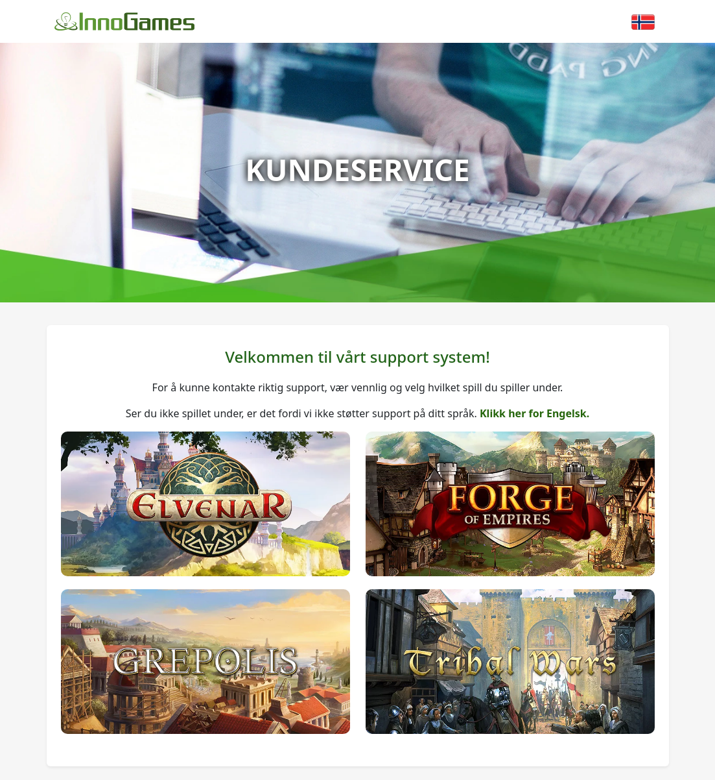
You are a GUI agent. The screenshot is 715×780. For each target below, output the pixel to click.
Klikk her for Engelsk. (534, 413)
